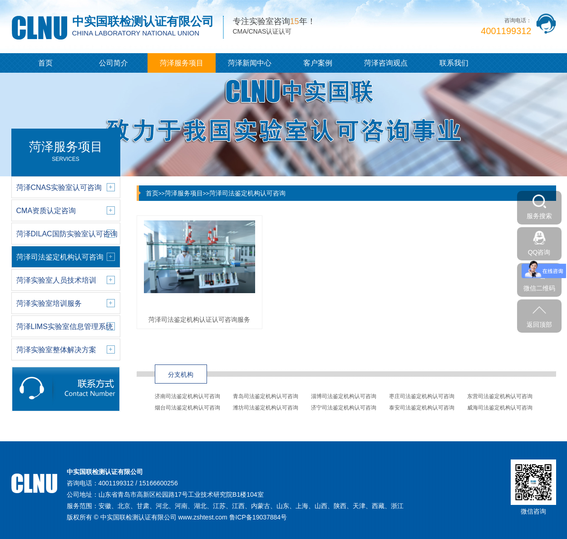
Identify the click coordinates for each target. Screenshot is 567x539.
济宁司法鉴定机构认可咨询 (343, 407)
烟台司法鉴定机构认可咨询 (187, 407)
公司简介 (113, 63)
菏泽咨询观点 (386, 63)
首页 (45, 63)
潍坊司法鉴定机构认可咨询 (265, 407)
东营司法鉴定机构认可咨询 (499, 396)
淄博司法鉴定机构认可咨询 (343, 396)
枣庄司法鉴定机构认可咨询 (421, 396)
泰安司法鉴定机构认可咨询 (421, 407)
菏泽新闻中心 (249, 63)
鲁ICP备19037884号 (258, 517)
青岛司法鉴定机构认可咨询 (265, 396)
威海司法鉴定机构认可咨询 (499, 407)
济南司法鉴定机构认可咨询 (187, 396)
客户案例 (317, 63)
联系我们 (453, 63)
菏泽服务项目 (181, 63)
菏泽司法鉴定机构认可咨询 (247, 193)
